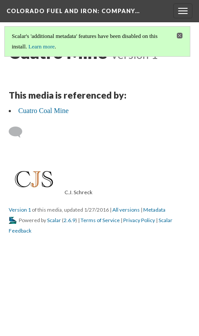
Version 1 (20, 209)
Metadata (154, 209)
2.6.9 (69, 220)
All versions (126, 209)
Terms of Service (100, 220)
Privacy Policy (139, 220)
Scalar (54, 220)
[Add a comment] (19, 132)
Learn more (41, 46)
